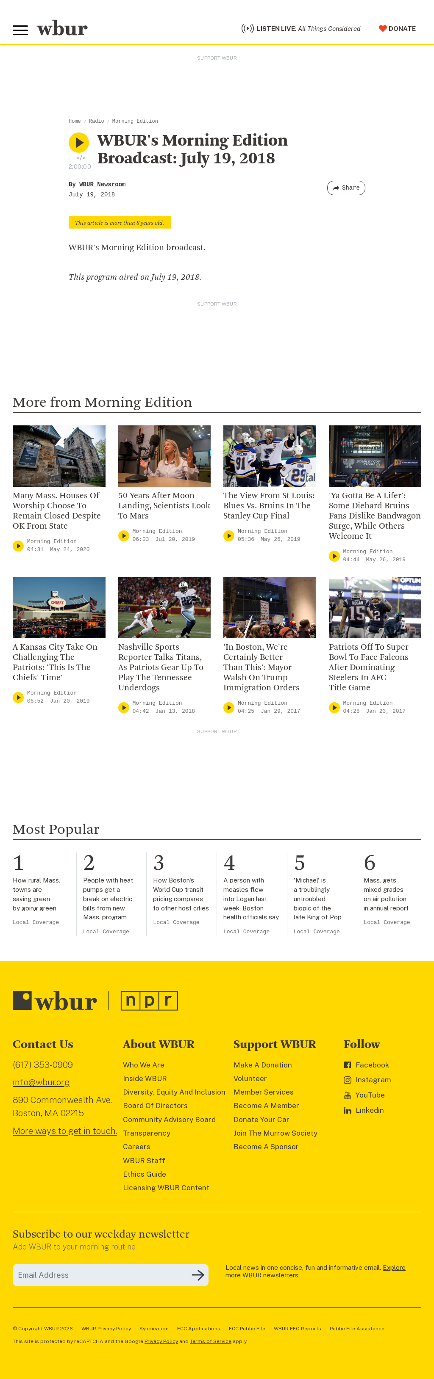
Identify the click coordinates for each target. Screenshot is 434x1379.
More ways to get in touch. (65, 1130)
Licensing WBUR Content (166, 1187)
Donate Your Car (261, 1119)
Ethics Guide (144, 1174)
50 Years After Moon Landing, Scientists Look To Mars (164, 506)
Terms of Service (210, 1341)
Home (75, 121)
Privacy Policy (161, 1341)
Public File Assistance (357, 1329)
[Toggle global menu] (20, 30)
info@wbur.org (41, 1082)
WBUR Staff (144, 1160)
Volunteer (250, 1078)
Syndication (154, 1329)
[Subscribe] (198, 1275)
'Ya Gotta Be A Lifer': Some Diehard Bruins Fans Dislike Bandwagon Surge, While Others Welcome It (375, 516)
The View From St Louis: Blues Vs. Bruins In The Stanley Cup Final (268, 506)
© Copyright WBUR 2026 (43, 1329)
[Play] (18, 546)
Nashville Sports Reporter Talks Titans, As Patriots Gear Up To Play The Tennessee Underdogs (160, 667)
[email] (111, 1275)
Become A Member (266, 1105)
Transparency (146, 1133)
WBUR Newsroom (102, 184)
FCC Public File (247, 1329)
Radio (96, 121)
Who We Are (143, 1065)
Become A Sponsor (266, 1146)
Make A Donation (263, 1065)
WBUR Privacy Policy (106, 1329)
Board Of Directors (155, 1105)
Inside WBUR (145, 1078)
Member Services (264, 1092)
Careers (136, 1146)
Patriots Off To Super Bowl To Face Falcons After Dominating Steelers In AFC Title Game (369, 667)
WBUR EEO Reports (297, 1329)
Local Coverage (36, 922)
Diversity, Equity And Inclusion (174, 1092)
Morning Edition (135, 121)
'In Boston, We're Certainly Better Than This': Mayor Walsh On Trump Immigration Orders (261, 667)
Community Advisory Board (169, 1119)
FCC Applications (198, 1329)
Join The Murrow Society (275, 1133)
